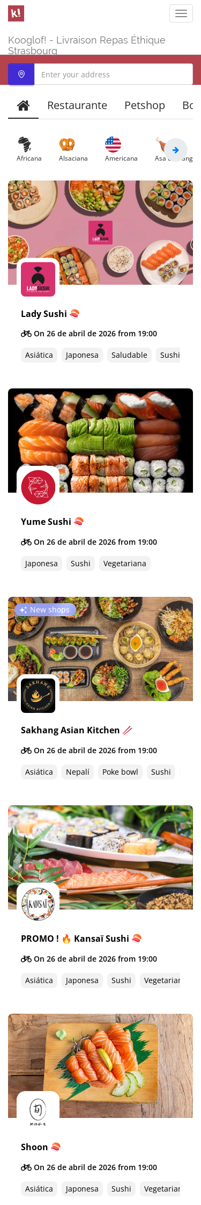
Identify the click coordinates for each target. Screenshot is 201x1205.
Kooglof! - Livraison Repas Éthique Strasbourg (87, 44)
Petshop (144, 105)
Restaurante (77, 105)
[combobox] (100, 74)
